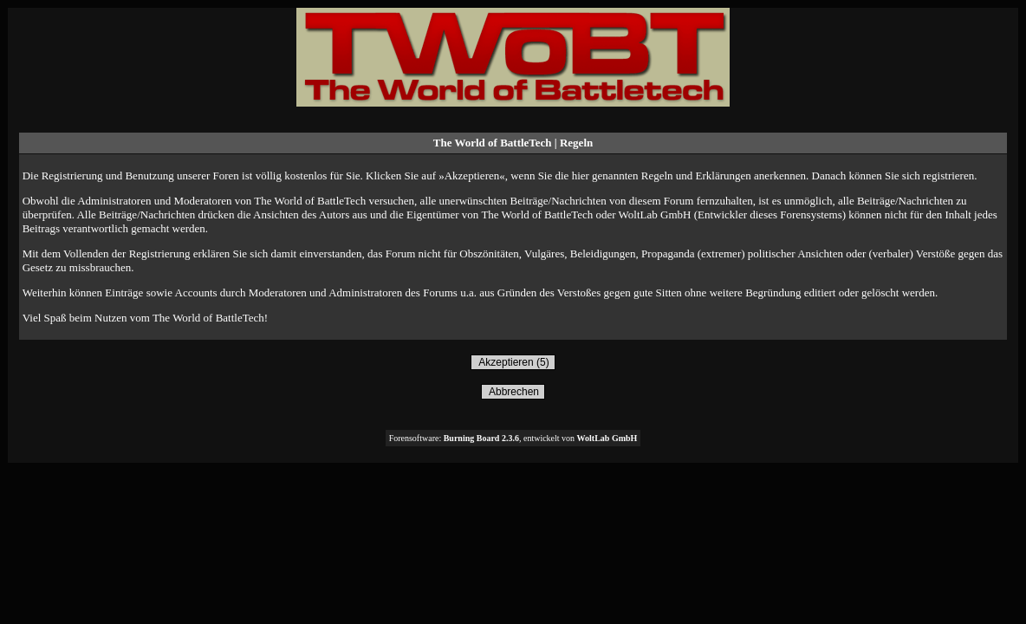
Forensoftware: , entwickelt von (513, 438)
